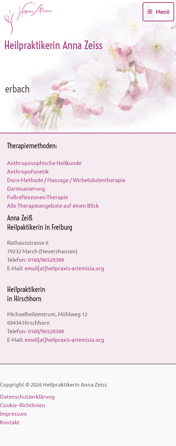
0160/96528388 (46, 259)
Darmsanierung (26, 188)
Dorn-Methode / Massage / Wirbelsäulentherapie (66, 179)
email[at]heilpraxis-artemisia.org (64, 268)
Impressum (13, 413)
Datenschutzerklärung (27, 396)
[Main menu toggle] (158, 11)
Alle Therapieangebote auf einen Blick (53, 205)
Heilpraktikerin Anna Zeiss (53, 45)
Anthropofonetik (28, 171)
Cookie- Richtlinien (22, 405)
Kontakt (10, 422)
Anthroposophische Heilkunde (44, 162)
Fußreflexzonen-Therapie (37, 196)
